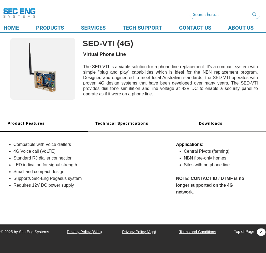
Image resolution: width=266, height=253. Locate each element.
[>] (261, 232)
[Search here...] (217, 15)
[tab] (44, 124)
